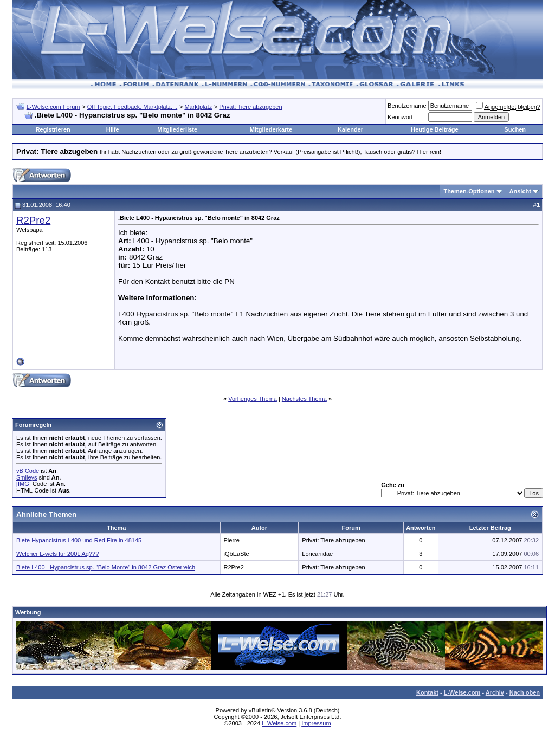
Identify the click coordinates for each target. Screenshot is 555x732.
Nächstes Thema (304, 399)
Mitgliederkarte (271, 129)
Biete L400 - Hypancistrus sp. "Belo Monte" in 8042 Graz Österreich (105, 567)
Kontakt (427, 692)
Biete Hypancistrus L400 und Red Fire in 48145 (78, 540)
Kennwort (400, 117)
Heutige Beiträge (434, 129)
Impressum (316, 723)
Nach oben (524, 692)
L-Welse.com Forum (53, 106)
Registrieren (53, 129)
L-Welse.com (462, 692)
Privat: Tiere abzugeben (250, 106)
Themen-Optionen (468, 191)
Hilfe (112, 129)
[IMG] (23, 484)
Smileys (26, 477)
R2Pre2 (33, 220)
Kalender (350, 129)
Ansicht (520, 191)
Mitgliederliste (177, 129)
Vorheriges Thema (252, 399)
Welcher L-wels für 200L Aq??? (57, 553)
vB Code (27, 471)
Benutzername (407, 105)
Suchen (515, 129)
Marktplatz (198, 106)
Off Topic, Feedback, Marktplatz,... (132, 106)
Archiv (495, 692)
